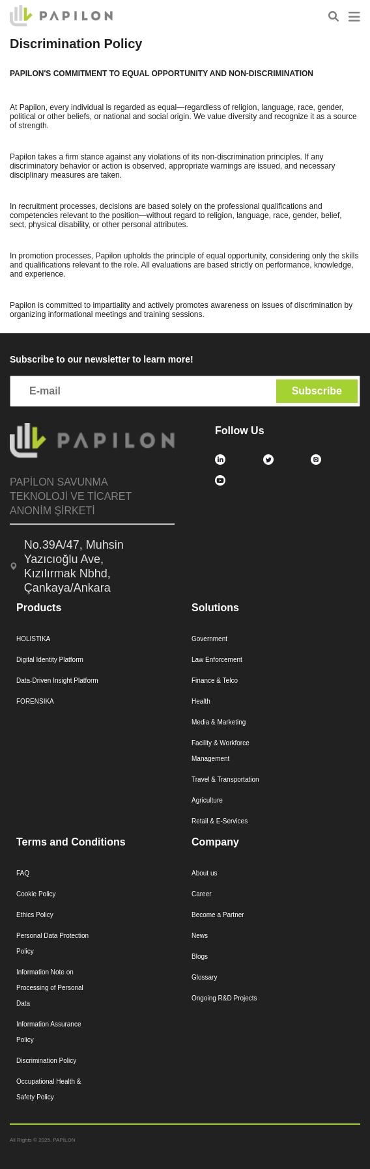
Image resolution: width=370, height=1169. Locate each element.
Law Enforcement (217, 659)
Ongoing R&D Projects (224, 998)
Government (209, 638)
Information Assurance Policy (48, 1032)
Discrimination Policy (46, 1060)
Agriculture (207, 800)
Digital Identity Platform (49, 659)
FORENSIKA (35, 701)
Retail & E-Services (220, 821)
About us (204, 873)
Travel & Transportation (225, 779)
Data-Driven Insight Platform (57, 680)
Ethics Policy (34, 914)
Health (201, 701)
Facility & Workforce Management (220, 750)
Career (202, 894)
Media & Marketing (219, 722)
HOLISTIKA (33, 638)
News (200, 935)
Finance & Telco (215, 680)
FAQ (22, 873)
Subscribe (317, 390)
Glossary (204, 977)
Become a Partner (218, 914)
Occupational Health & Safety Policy (48, 1089)
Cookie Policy (36, 894)
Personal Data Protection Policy (52, 943)
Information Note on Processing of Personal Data (49, 988)
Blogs (200, 956)
